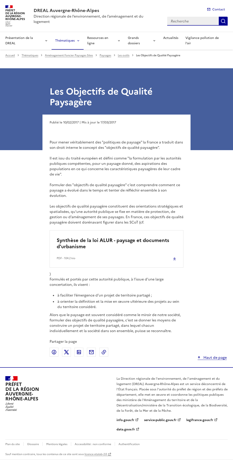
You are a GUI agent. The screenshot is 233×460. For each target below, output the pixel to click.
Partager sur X (66, 352)
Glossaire (33, 444)
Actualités (170, 38)
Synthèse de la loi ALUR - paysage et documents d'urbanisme (113, 243)
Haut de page (215, 357)
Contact (218, 9)
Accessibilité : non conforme (93, 444)
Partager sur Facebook (54, 352)
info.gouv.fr (125, 420)
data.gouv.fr (125, 429)
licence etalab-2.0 (95, 454)
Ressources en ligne (97, 41)
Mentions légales (56, 444)
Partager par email (91, 352)
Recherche (223, 21)
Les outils (123, 55)
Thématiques (65, 40)
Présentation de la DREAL (19, 41)
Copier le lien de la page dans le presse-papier (103, 352)
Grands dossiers (134, 41)
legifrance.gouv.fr (199, 420)
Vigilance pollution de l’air (202, 41)
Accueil (10, 55)
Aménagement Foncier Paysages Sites (69, 55)
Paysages (105, 55)
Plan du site (12, 444)
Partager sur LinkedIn (78, 352)
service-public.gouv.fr (160, 420)
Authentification (129, 444)
